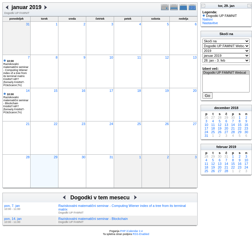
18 (139, 90)
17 (111, 90)
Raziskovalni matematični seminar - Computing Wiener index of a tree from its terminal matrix (15, 69)
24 (111, 124)
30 (83, 157)
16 (83, 90)
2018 (234, 108)
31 (28, 24)
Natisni (207, 19)
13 (195, 57)
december (222, 108)
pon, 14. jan (13, 218)
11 (139, 57)
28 (28, 157)
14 (28, 90)
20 (195, 90)
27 (195, 124)
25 (139, 124)
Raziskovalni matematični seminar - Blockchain (15, 99)
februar (222, 147)
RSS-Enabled (141, 234)
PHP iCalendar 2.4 (131, 231)
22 (55, 124)
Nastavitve (210, 23)
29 (55, 157)
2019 (232, 147)
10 (111, 57)
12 (167, 57)
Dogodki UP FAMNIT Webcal (226, 73)
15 (55, 90)
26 (167, 124)
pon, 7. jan (12, 205)
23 (83, 124)
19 (167, 90)
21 (28, 124)
